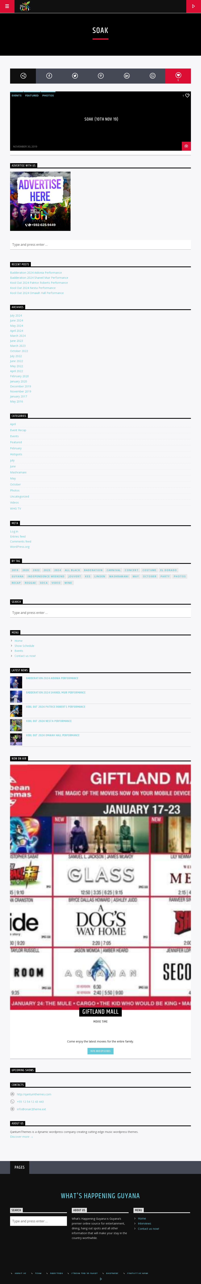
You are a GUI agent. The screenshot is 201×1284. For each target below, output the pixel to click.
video (56, 583)
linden (99, 576)
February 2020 (19, 376)
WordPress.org (19, 547)
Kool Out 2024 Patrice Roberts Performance (39, 283)
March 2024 (18, 336)
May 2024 (16, 326)
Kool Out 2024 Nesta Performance (33, 288)
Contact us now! (25, 656)
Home (19, 641)
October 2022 (19, 351)
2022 (36, 570)
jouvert (75, 576)
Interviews (144, 1223)
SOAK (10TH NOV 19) (101, 119)
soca (44, 583)
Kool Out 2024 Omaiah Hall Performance (37, 293)
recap (16, 583)
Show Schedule (24, 646)
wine (68, 583)
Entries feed (18, 536)
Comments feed (20, 541)
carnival (114, 570)
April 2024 (16, 331)
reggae (30, 583)
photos (180, 576)
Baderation (93, 570)
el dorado (168, 570)
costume (149, 570)
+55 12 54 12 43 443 (30, 1102)
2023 (47, 570)
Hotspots (16, 454)
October (15, 484)
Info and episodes (100, 1051)
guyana (18, 576)
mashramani (119, 576)
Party (165, 576)
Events (17, 95)
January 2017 (18, 396)
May (13, 478)
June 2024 (16, 320)
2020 (25, 570)
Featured (32, 95)
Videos (14, 502)
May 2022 (16, 366)
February (16, 448)
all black (72, 570)
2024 (57, 570)
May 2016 (16, 401)
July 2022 (16, 356)
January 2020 (18, 381)
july (12, 460)
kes (87, 576)
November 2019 (20, 391)
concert (131, 570)
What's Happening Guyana (100, 1196)
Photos (48, 95)
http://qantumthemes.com (34, 1094)
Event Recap (18, 430)
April (13, 424)
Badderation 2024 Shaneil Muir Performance (39, 278)
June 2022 (16, 361)
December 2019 (20, 386)
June (13, 466)
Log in (14, 531)
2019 (15, 570)
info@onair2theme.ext (31, 1109)
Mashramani (18, 472)
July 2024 (16, 315)
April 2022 (16, 371)
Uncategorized (19, 496)
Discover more (21, 1137)
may (136, 576)
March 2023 (18, 346)
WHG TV (15, 508)
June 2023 (16, 341)
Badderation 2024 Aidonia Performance (36, 272)
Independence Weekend (46, 576)
